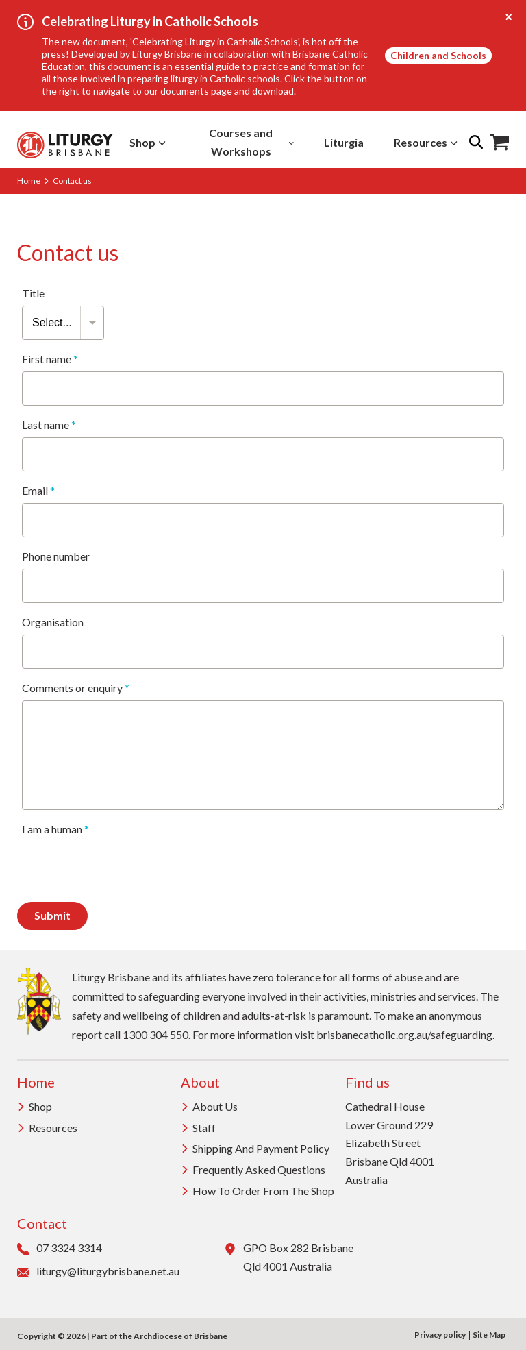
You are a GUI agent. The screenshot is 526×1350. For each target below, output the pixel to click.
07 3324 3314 (59, 1248)
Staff (198, 1127)
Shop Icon (499, 142)
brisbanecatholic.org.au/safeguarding (404, 1034)
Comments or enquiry (75, 688)
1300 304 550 (155, 1034)
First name (50, 359)
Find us (367, 1082)
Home (28, 180)
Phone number (56, 556)
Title (33, 293)
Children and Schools (438, 55)
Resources (426, 142)
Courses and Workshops (251, 142)
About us (209, 1106)
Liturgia (344, 142)
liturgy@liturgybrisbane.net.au (98, 1271)
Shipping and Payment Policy (255, 1148)
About (200, 1082)
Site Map (489, 1334)
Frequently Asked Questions (253, 1169)
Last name (49, 424)
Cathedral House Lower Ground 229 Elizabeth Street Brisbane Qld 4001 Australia (389, 1143)
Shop (147, 142)
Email (38, 490)
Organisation (53, 622)
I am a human (55, 829)
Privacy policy (440, 1334)
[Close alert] (508, 17)
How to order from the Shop (257, 1190)
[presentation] (126, 868)
